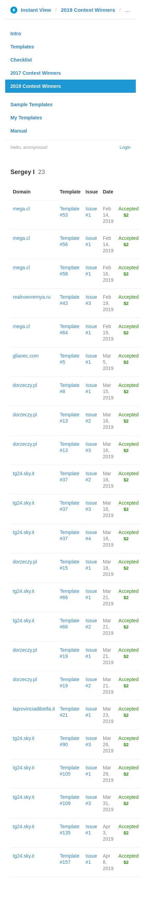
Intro (15, 33)
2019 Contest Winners (88, 10)
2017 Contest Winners (35, 73)
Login (125, 147)
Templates (22, 46)
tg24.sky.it (23, 473)
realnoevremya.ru (32, 297)
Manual (18, 131)
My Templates (26, 117)
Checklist (21, 60)
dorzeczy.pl (25, 385)
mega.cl (21, 208)
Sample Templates (31, 104)
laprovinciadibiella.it (34, 709)
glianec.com (26, 356)
